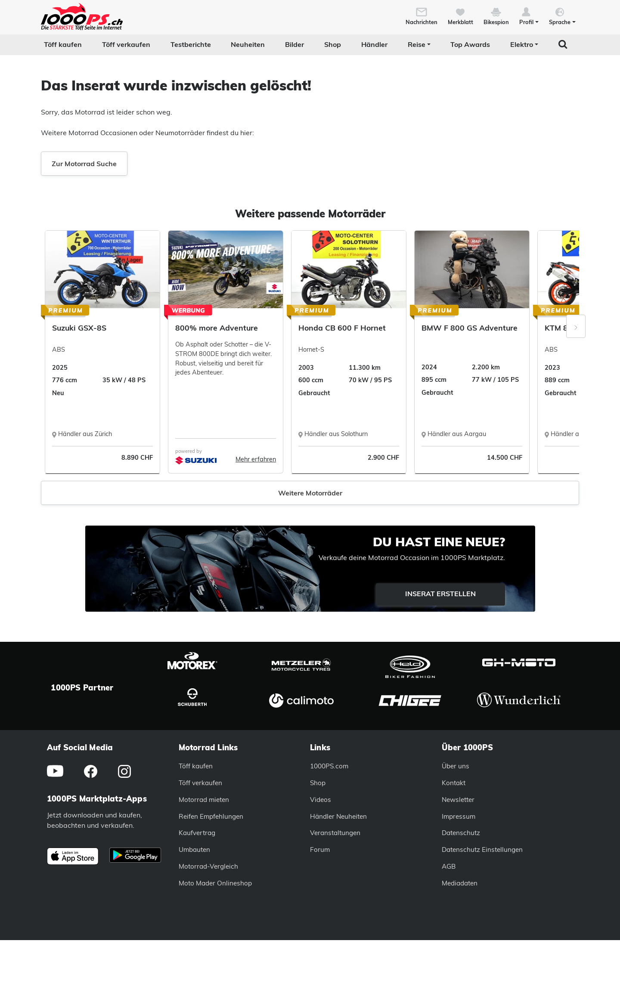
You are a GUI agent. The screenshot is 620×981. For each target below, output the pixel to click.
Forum (320, 849)
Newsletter (458, 799)
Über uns (455, 766)
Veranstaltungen (335, 833)
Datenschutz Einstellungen (482, 849)
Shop (332, 44)
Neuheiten (248, 44)
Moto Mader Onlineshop (215, 883)
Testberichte (190, 44)
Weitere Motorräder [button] (310, 493)
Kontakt (453, 783)
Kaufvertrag (197, 833)
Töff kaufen (63, 44)
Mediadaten (459, 883)
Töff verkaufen (126, 44)
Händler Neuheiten (338, 816)
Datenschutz (461, 833)
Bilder (294, 44)
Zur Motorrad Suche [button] (84, 163)
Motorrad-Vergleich (208, 866)
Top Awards (470, 44)
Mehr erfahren (256, 459)
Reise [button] (416, 44)
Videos (320, 799)
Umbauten (194, 849)
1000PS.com (329, 766)
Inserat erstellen (440, 593)
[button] (529, 15)
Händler (374, 44)
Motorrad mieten (204, 799)
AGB (449, 866)
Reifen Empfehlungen (211, 816)
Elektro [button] (521, 44)
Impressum (458, 816)
